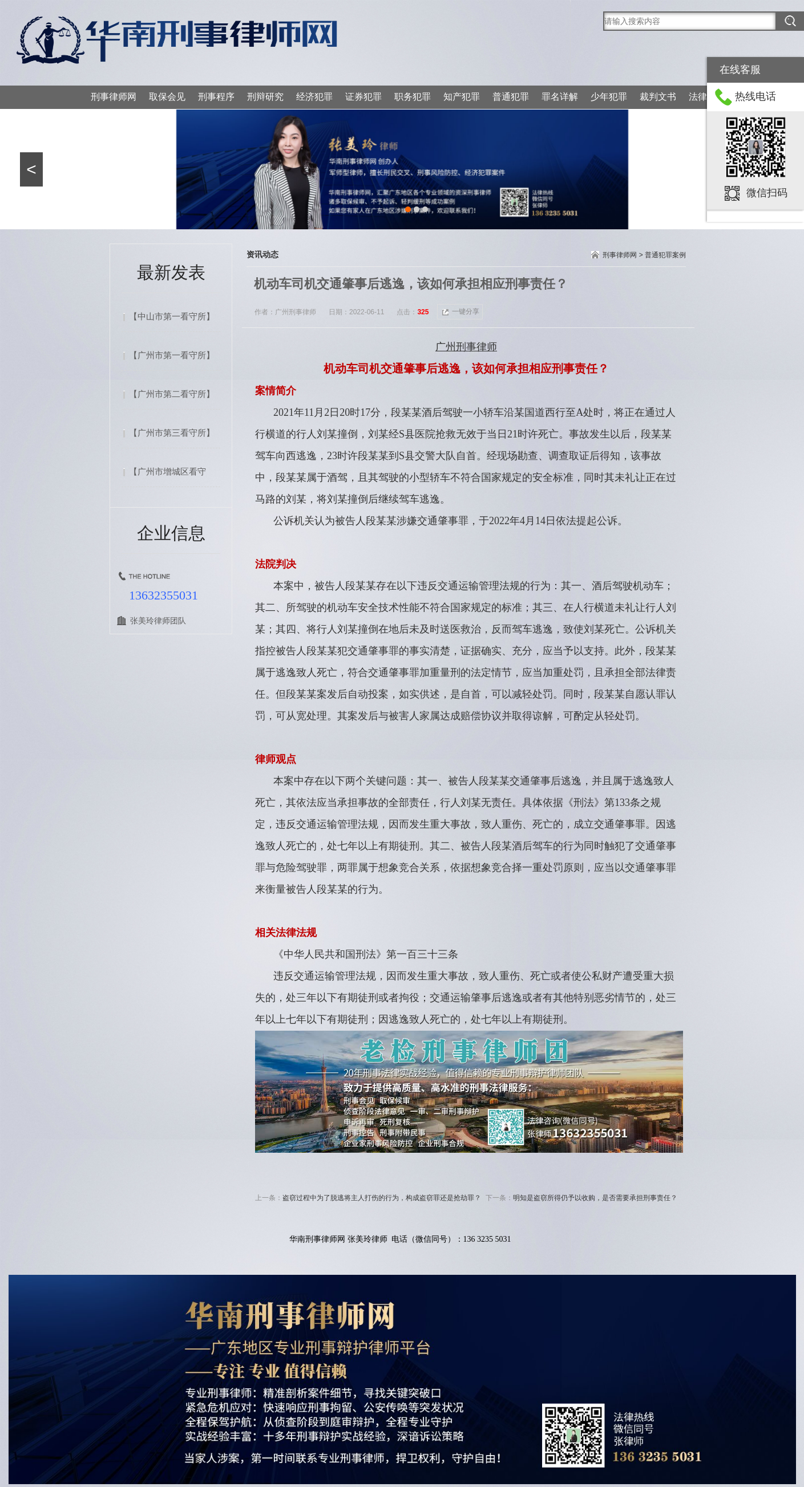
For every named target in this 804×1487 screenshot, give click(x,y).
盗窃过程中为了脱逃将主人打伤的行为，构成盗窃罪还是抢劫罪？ (381, 1198)
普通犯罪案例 (665, 255)
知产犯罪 (461, 97)
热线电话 (755, 96)
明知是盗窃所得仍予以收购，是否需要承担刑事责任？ (595, 1198)
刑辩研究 (265, 97)
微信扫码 (766, 192)
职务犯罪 (412, 97)
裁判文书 (658, 97)
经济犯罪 (314, 97)
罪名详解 (560, 97)
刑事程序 (216, 97)
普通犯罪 (510, 97)
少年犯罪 (609, 97)
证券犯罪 (363, 97)
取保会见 (167, 97)
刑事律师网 (113, 97)
